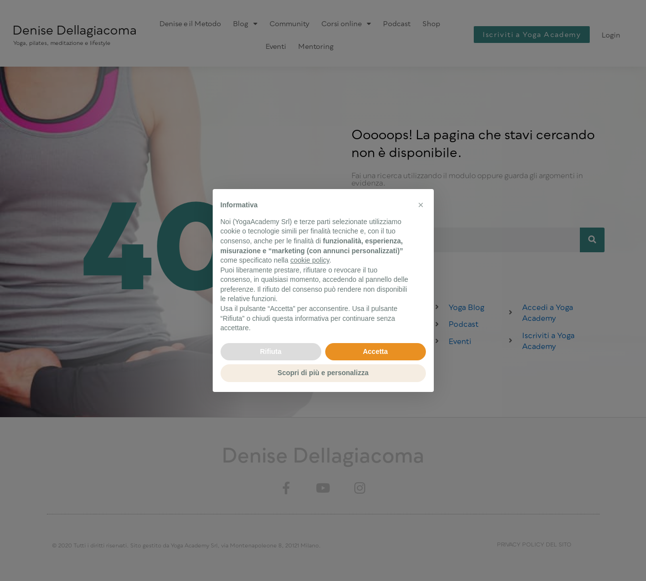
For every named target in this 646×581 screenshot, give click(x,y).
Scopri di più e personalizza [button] (322, 373)
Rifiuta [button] (271, 351)
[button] (421, 205)
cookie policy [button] (309, 260)
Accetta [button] (375, 351)
